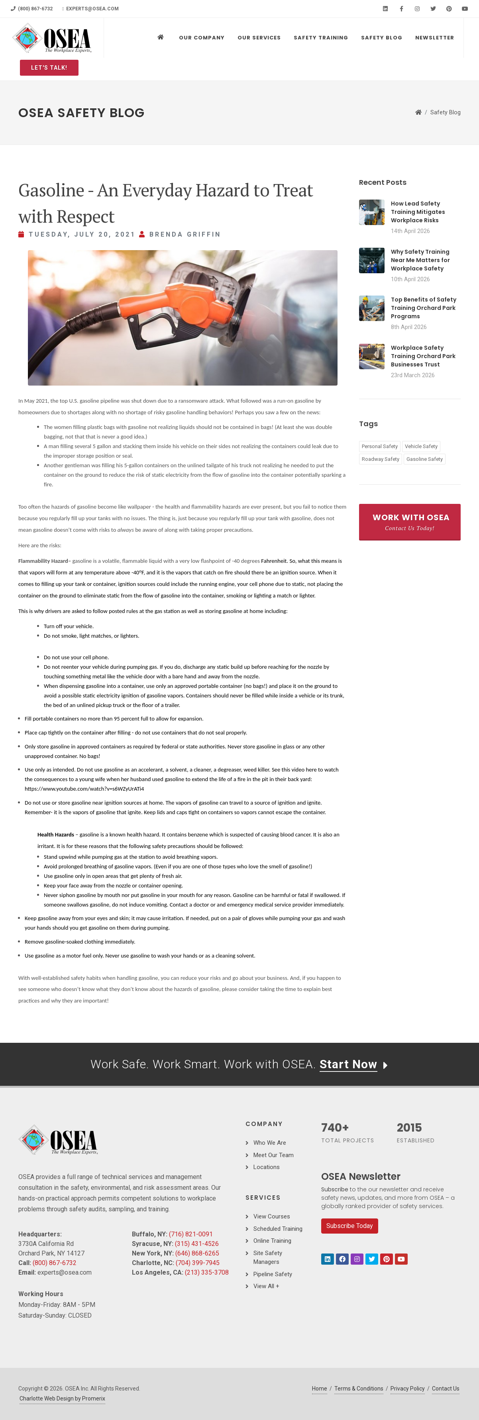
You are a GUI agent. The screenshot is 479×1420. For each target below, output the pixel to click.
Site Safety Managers (267, 1258)
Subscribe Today (349, 1226)
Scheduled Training (277, 1228)
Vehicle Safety (421, 446)
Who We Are (269, 1142)
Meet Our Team (273, 1155)
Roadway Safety (380, 459)
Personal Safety (380, 446)
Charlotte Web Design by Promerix (62, 1398)
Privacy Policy (408, 1388)
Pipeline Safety (272, 1274)
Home (319, 1388)
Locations (266, 1167)
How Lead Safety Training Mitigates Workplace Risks (418, 212)
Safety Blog (445, 112)
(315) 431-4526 (197, 1244)
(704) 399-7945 (198, 1263)
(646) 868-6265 (197, 1253)
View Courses (271, 1216)
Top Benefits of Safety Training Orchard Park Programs (423, 308)
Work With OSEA (411, 522)
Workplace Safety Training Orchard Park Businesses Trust (423, 356)
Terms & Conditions (358, 1388)
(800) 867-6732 (32, 9)
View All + (266, 1286)
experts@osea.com (90, 9)
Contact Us (445, 1388)
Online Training (272, 1240)
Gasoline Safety (424, 459)
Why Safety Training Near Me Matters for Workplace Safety (420, 260)
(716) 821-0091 (191, 1234)
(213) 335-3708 (207, 1272)
